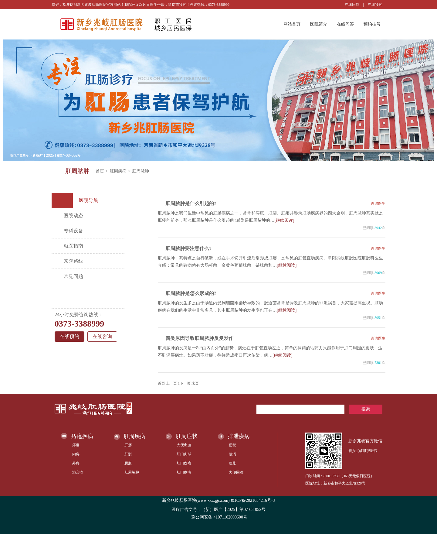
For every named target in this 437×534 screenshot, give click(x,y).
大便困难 (236, 472)
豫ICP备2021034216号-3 (253, 500)
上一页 (171, 383)
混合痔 (77, 472)
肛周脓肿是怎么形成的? (190, 293)
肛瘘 (128, 445)
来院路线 (73, 261)
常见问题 (73, 276)
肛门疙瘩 (184, 463)
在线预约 (375, 4)
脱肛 (128, 463)
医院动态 (73, 215)
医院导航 (77, 200)
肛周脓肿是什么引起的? (190, 203)
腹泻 (232, 454)
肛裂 (128, 454)
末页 (195, 383)
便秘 (232, 445)
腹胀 (232, 463)
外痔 (76, 463)
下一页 (185, 383)
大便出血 (184, 445)
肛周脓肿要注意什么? (188, 248)
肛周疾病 (118, 171)
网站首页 (291, 24)
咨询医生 (378, 203)
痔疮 (76, 445)
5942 (378, 228)
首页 (100, 171)
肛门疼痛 (184, 472)
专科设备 (73, 230)
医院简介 (318, 24)
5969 (378, 273)
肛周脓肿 (140, 171)
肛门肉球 (184, 454)
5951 (378, 318)
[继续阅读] (284, 220)
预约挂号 (372, 24)
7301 (378, 363)
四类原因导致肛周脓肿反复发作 (199, 338)
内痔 (76, 454)
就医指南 (73, 245)
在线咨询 (102, 336)
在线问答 (352, 4)
